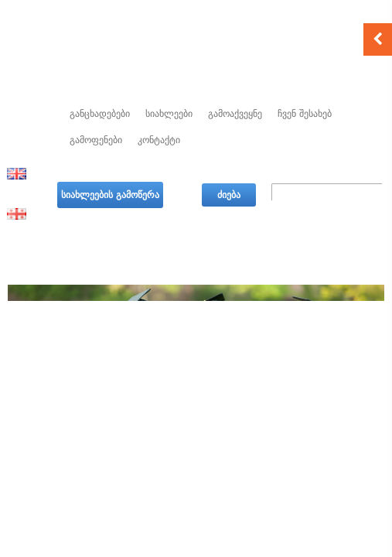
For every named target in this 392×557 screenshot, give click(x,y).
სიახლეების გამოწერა (110, 195)
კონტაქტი (159, 140)
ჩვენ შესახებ (305, 113)
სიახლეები (169, 113)
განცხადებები (100, 113)
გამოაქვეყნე (235, 113)
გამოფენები (96, 140)
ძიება (228, 195)
